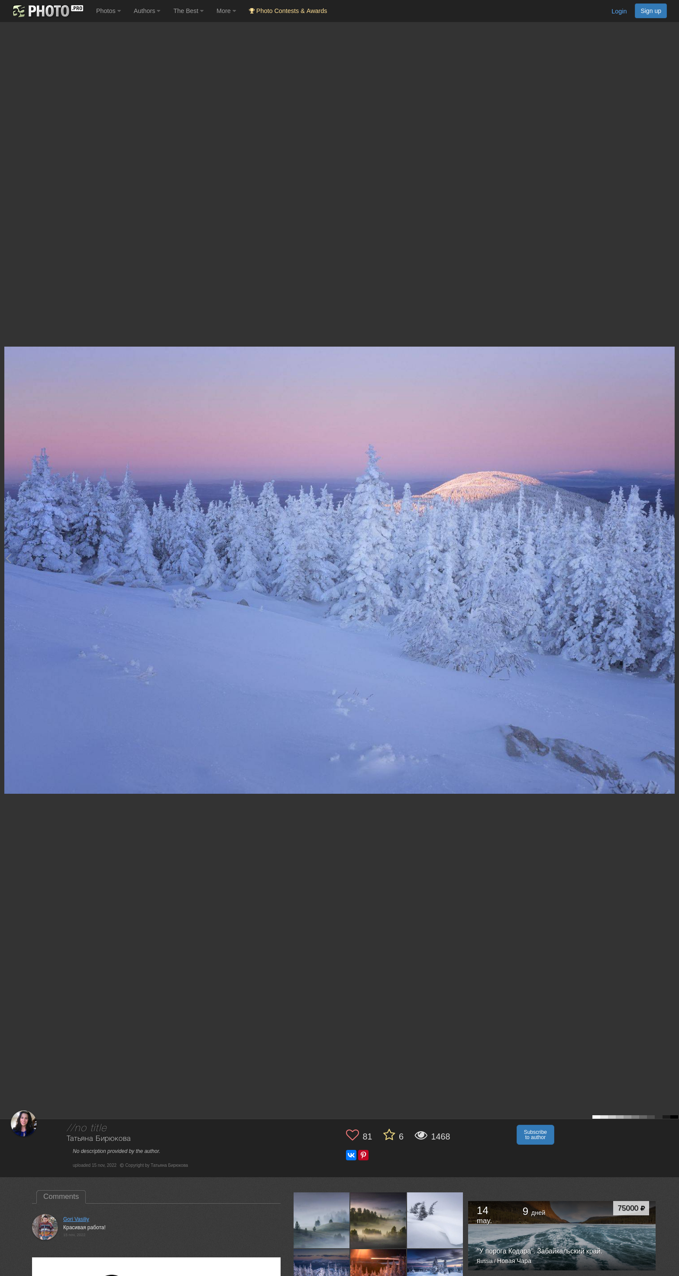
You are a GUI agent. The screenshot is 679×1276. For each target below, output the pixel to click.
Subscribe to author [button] (535, 1134)
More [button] (226, 11)
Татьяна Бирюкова (98, 1139)
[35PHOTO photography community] (47, 11)
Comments (61, 1196)
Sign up (650, 11)
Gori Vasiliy (76, 1219)
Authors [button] (147, 11)
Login (619, 11)
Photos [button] (108, 11)
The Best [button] (188, 11)
